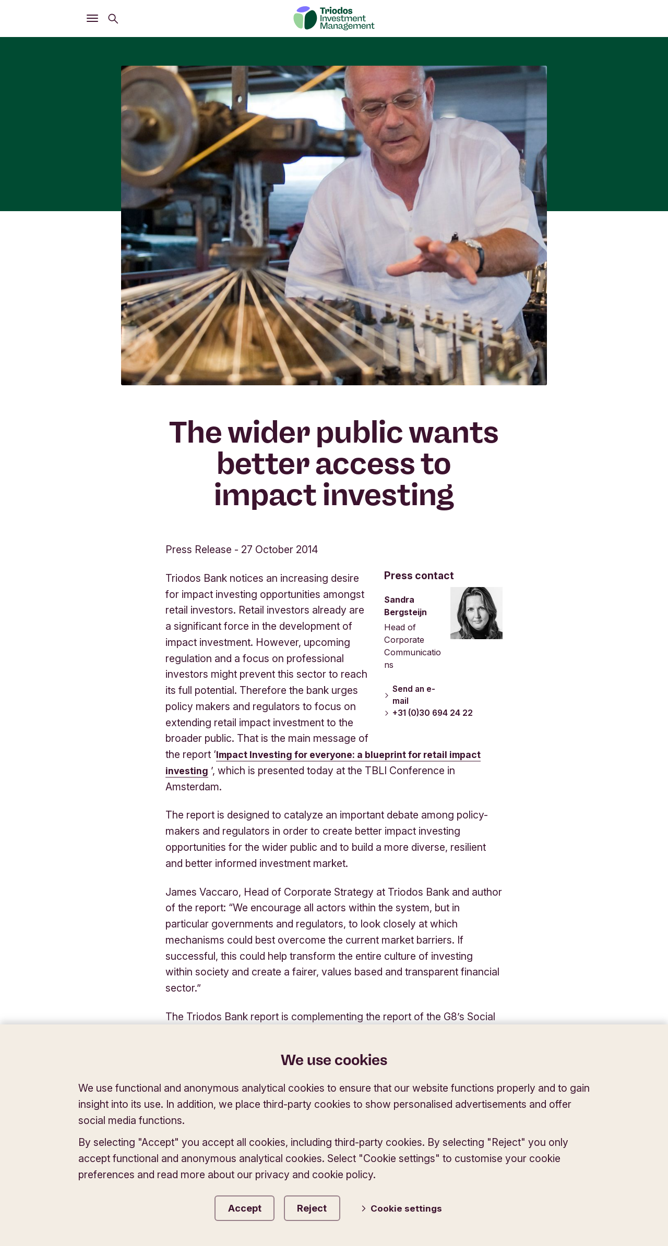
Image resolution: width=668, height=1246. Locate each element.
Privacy (491, 968)
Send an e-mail (410, 376)
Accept (248, 1206)
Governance (343, 968)
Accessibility (556, 968)
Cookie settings (411, 1207)
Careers (566, 987)
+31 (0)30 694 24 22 (430, 395)
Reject (325, 1206)
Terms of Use (422, 968)
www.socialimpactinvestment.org (248, 806)
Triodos (105, 884)
